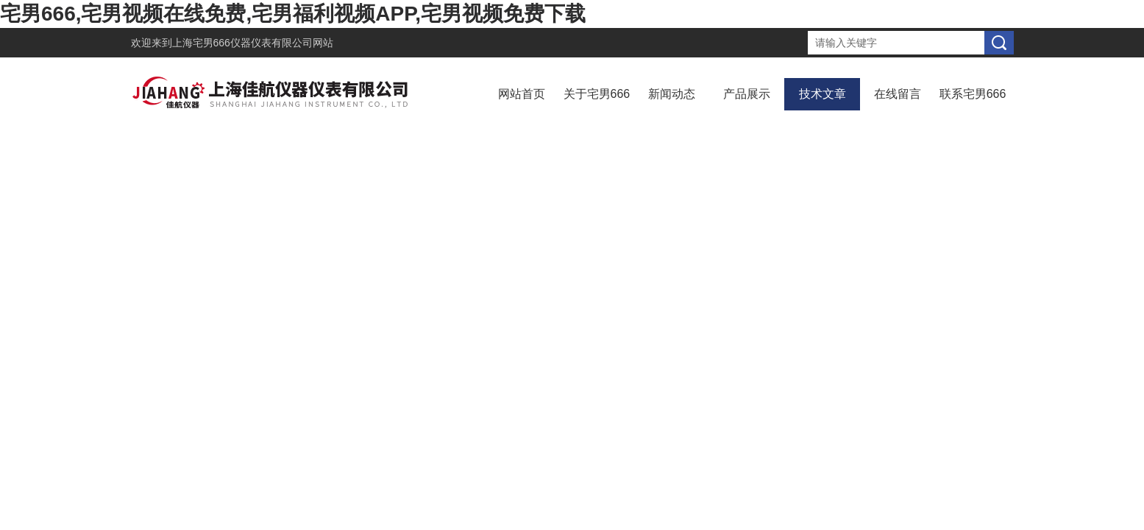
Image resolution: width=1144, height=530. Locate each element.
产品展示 (746, 94)
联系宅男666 (972, 94)
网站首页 (521, 94)
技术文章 (822, 94)
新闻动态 (671, 94)
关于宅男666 (597, 94)
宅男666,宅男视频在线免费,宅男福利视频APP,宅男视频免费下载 (293, 13)
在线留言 (897, 94)
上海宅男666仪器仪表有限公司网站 (252, 43)
